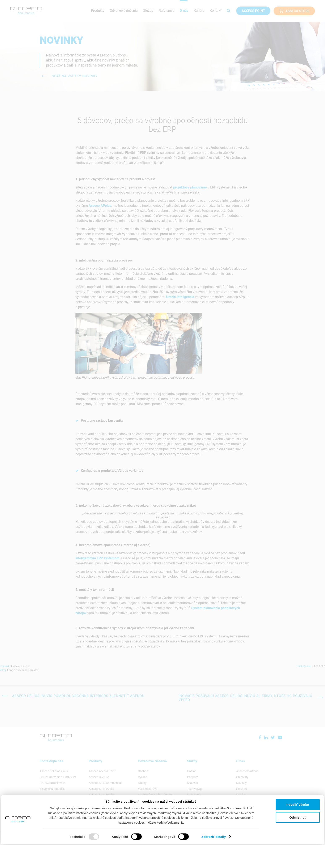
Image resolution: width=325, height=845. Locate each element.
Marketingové (164, 836)
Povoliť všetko (297, 804)
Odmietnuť (297, 817)
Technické (78, 836)
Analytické (120, 836)
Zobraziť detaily (216, 837)
